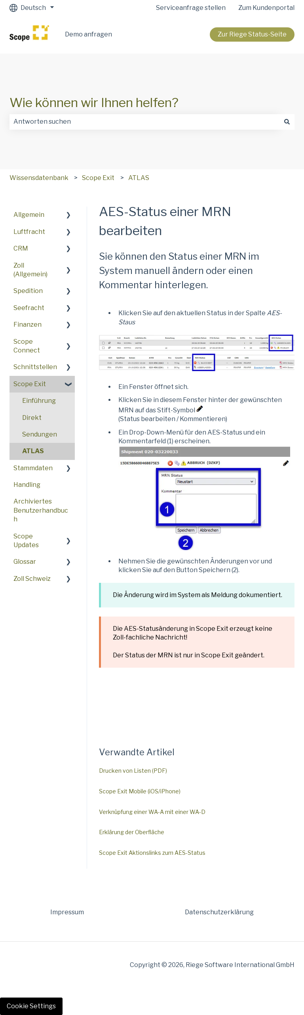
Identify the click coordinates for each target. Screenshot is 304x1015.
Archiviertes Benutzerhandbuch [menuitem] (40, 510)
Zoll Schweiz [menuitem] (32, 578)
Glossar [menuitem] (24, 561)
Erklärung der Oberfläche (131, 832)
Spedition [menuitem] (28, 291)
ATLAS (138, 178)
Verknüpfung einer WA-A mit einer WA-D (152, 811)
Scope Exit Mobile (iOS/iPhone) (139, 791)
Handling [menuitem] (26, 484)
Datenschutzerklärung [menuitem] (219, 912)
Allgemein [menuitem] (28, 214)
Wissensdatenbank (39, 178)
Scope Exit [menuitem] (29, 384)
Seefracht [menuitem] (28, 308)
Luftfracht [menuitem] (29, 232)
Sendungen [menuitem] (39, 434)
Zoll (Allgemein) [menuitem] (30, 270)
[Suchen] (286, 121)
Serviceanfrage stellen (191, 7)
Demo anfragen (88, 34)
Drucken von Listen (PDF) (133, 770)
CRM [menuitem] (20, 248)
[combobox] (144, 121)
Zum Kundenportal (266, 7)
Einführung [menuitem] (39, 400)
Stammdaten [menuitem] (33, 468)
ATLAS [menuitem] (33, 451)
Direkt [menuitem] (32, 417)
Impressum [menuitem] (67, 912)
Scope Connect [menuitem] (26, 346)
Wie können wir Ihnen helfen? (94, 102)
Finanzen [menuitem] (27, 324)
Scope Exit (98, 178)
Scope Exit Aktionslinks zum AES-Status (152, 852)
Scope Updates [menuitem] (26, 540)
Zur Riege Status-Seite (252, 34)
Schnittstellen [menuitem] (35, 367)
